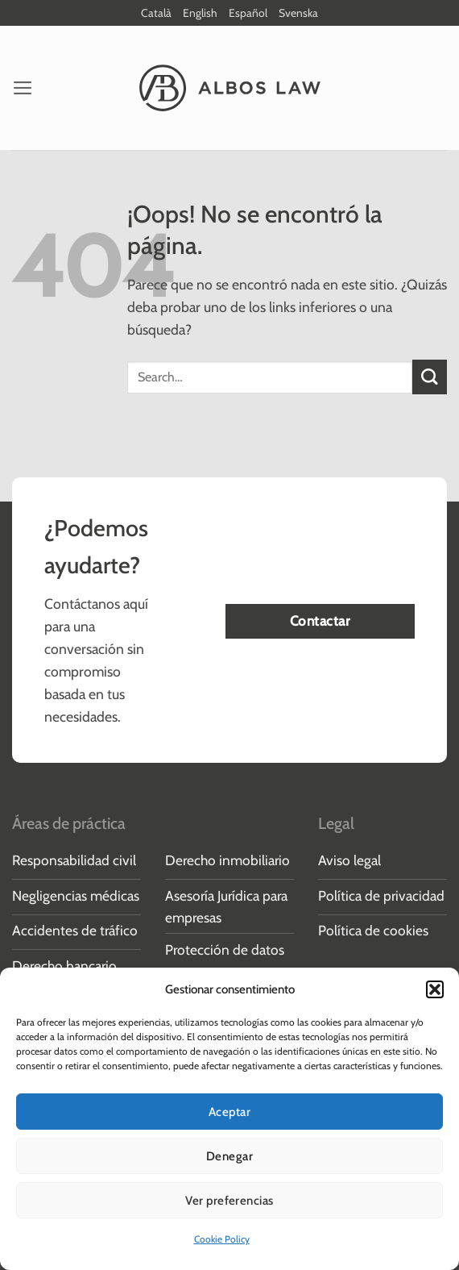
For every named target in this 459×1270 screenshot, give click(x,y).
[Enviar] (429, 377)
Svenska (298, 13)
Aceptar (229, 1112)
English (200, 13)
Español (248, 13)
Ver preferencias (229, 1200)
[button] (435, 989)
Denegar (229, 1156)
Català (156, 13)
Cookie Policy (222, 1239)
